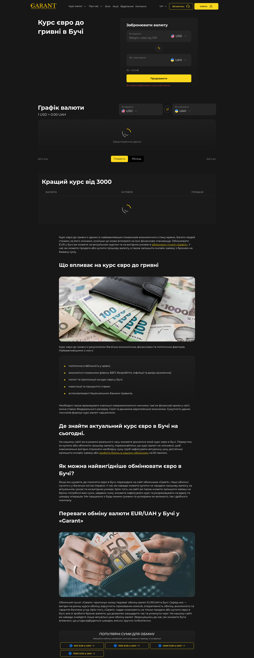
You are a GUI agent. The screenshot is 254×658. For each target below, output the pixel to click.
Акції (116, 6)
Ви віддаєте (135, 33)
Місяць (136, 158)
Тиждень (119, 158)
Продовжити (158, 78)
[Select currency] (179, 36)
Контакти (140, 6)
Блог (108, 6)
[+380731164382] (181, 6)
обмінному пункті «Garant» (170, 244)
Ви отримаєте (137, 57)
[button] (78, 6)
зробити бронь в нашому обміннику (124, 452)
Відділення (127, 6)
